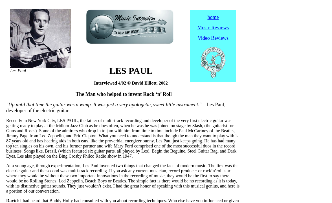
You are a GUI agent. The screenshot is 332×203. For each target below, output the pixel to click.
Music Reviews (213, 27)
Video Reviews (213, 38)
